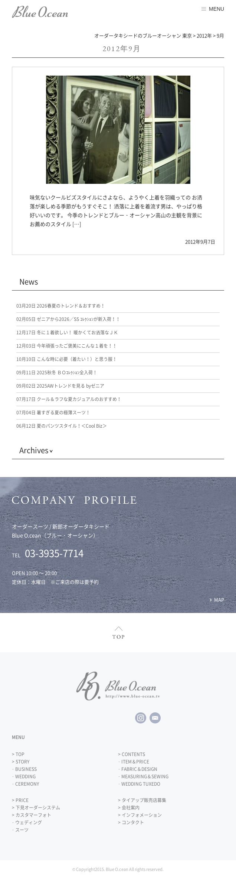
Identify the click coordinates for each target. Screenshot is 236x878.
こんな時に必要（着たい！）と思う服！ (66, 359)
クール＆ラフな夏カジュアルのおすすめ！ (68, 399)
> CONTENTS (131, 754)
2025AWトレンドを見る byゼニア (60, 385)
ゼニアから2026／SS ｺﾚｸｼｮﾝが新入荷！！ (68, 319)
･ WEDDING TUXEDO (139, 784)
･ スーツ (20, 829)
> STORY (20, 761)
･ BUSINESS (24, 769)
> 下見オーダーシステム (36, 807)
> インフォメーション (140, 815)
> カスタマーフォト (31, 815)
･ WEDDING (24, 776)
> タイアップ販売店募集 (142, 800)
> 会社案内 (129, 807)
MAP (219, 599)
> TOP (18, 754)
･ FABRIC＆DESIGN (137, 769)
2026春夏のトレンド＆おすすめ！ (60, 305)
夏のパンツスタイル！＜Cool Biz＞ (61, 426)
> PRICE (20, 800)
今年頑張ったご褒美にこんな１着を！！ (66, 345)
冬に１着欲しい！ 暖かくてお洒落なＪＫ (67, 332)
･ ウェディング (27, 822)
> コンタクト (131, 822)
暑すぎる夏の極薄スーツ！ (53, 412)
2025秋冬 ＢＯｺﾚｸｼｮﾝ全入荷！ (56, 372)
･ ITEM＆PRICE (133, 761)
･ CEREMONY (25, 784)
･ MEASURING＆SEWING (143, 776)
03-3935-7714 (54, 553)
